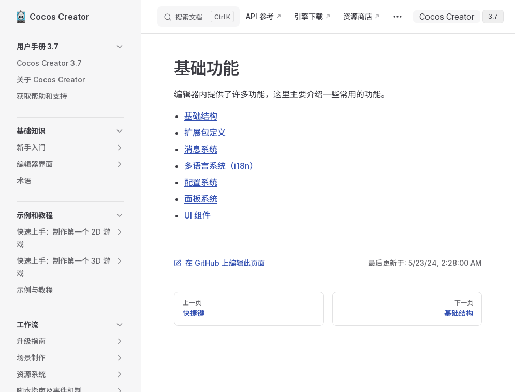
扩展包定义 (205, 132)
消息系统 (200, 149)
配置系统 (200, 182)
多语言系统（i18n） (221, 166)
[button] (70, 46)
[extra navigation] (397, 16)
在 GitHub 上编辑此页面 (219, 262)
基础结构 (200, 116)
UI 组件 (197, 215)
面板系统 (200, 199)
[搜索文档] (198, 16)
